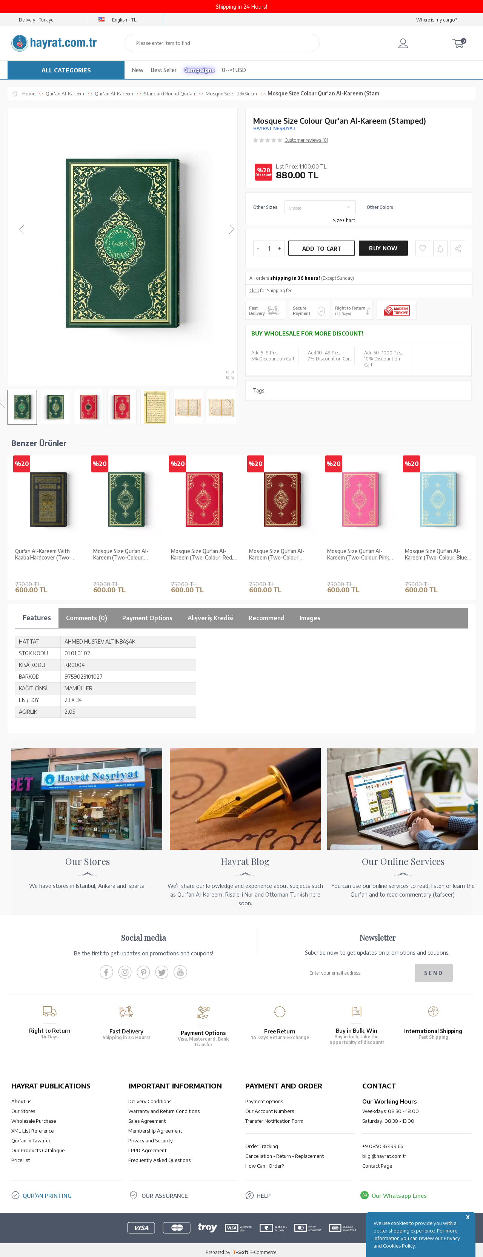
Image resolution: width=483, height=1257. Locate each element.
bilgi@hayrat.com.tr (384, 1151)
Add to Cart (321, 248)
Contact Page (377, 1161)
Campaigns (199, 70)
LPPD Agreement (147, 1146)
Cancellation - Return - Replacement (284, 1151)
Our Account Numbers (269, 1107)
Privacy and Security (150, 1136)
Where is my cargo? (436, 20)
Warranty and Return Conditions (164, 1107)
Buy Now (383, 248)
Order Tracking (261, 1142)
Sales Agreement (147, 1116)
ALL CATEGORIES (66, 70)
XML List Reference (32, 1126)
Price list (20, 1156)
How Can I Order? (264, 1161)
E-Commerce (262, 1247)
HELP (264, 1191)
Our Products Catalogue (38, 1146)
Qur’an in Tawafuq (31, 1136)
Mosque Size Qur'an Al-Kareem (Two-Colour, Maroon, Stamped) (277, 561)
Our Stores (23, 1107)
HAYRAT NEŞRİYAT (274, 128)
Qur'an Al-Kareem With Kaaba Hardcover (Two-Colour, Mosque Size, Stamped (43, 561)
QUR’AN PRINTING (47, 1191)
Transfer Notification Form (274, 1116)
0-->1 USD (234, 70)
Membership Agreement (155, 1126)
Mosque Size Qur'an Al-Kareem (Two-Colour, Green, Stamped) (121, 561)
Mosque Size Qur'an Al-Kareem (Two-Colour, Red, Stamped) (202, 561)
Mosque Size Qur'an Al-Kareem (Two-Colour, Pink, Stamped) (358, 561)
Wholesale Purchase (33, 1116)
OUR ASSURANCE (165, 1191)
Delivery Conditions (149, 1097)
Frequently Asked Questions (159, 1156)
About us (21, 1097)
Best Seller (164, 70)
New (137, 70)
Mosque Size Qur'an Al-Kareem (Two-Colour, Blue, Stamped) (436, 561)
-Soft (240, 1247)
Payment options (264, 1097)
